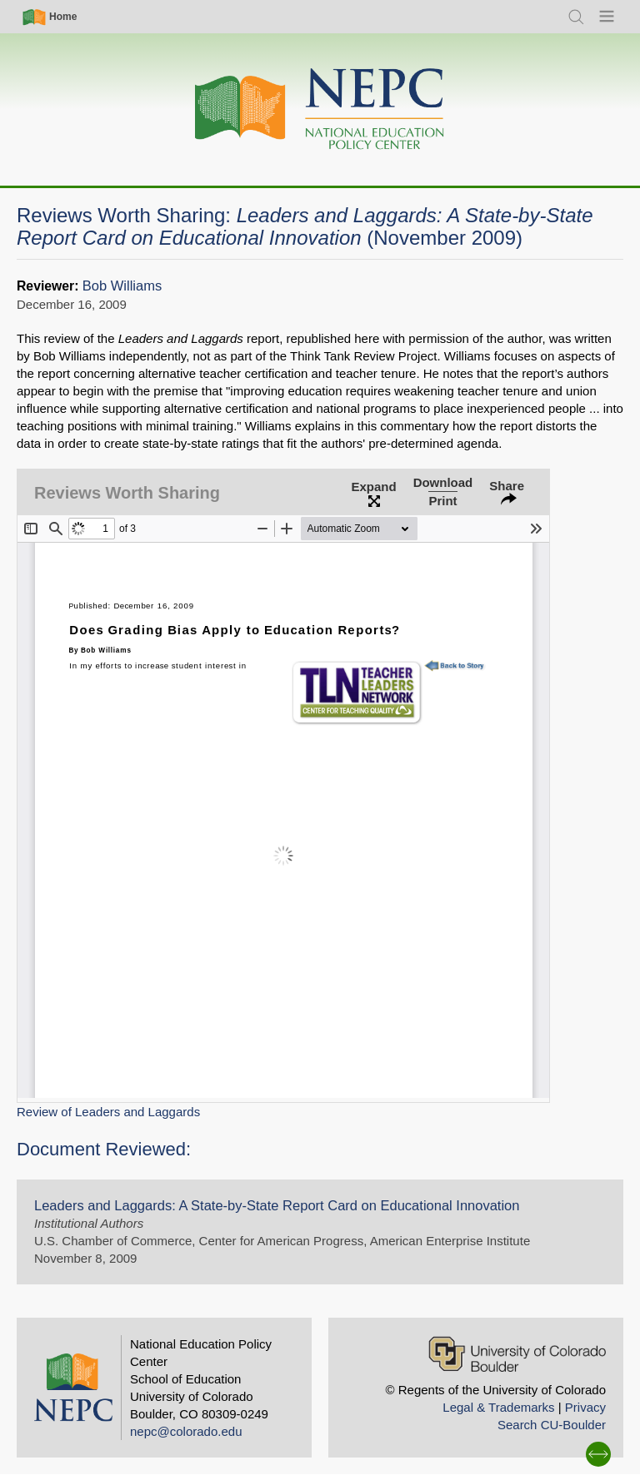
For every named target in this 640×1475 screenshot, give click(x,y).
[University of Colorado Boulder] (517, 1354)
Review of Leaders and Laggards (108, 1112)
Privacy (585, 1407)
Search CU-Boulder (552, 1425)
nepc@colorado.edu (186, 1431)
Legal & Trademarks (498, 1407)
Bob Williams (122, 286)
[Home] (320, 109)
